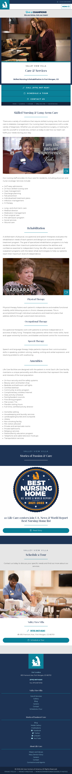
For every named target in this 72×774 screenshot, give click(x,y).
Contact (36, 706)
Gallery (36, 699)
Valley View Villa (40, 104)
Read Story (36, 537)
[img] (23, 87)
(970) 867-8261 (37, 637)
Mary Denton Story (36, 755)
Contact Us (36, 99)
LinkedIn (36, 736)
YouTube (36, 738)
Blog (36, 701)
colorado (30, 104)
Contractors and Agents (36, 762)
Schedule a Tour (36, 93)
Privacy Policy (10, 772)
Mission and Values (36, 752)
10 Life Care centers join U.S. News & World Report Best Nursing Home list (36, 525)
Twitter (36, 733)
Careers (36, 704)
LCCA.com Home (64, 2)
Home (14, 104)
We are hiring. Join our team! (36, 13)
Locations (22, 104)
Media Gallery (36, 725)
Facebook (36, 730)
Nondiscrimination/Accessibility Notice (52, 772)
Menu (66, 7)
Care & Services (52, 104)
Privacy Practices (26, 772)
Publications (36, 728)
